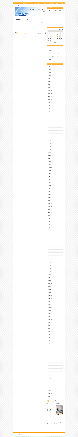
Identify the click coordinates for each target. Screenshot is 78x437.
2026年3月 (49, 69)
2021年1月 (49, 215)
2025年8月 (49, 84)
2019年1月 (49, 271)
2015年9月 (49, 390)
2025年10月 (49, 81)
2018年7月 (49, 289)
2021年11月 (49, 188)
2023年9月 (49, 137)
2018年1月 (49, 307)
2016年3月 (49, 372)
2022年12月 (49, 155)
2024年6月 (49, 117)
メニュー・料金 (51, 3)
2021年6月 (49, 203)
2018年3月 (49, 301)
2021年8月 (49, 197)
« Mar (55, 42)
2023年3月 (49, 149)
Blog (48, 47)
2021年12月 (49, 185)
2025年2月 (49, 99)
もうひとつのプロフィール (52, 56)
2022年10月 (49, 161)
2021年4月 (49, 206)
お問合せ (61, 3)
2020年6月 (49, 233)
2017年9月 (49, 319)
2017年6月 (49, 328)
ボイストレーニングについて (37, 3)
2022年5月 (49, 173)
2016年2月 (49, 375)
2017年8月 (49, 322)
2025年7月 (49, 87)
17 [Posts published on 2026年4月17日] (57, 36)
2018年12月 (49, 274)
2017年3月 (49, 337)
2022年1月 (49, 182)
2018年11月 (49, 277)
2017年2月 (49, 340)
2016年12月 (49, 346)
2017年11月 (49, 313)
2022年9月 (49, 164)
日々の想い (49, 59)
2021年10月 (49, 191)
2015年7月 (49, 396)
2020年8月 (49, 230)
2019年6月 (49, 259)
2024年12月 (49, 102)
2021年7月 (49, 200)
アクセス (56, 3)
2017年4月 (49, 334)
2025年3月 (49, 96)
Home (15, 5)
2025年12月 (49, 78)
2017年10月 (49, 316)
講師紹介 (45, 3)
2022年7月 (49, 170)
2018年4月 (49, 298)
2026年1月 (49, 75)
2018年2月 (49, 304)
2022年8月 (49, 167)
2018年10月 (49, 280)
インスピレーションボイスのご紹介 (25, 3)
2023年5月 (49, 146)
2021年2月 (49, 212)
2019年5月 (49, 262)
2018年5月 (49, 295)
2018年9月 (49, 283)
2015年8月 (49, 393)
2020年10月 (49, 224)
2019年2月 (49, 268)
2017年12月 (49, 310)
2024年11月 (49, 105)
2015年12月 (49, 381)
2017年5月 (49, 331)
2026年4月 (49, 66)
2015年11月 (49, 384)
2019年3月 (49, 265)
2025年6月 (49, 90)
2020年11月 (49, 221)
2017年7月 (49, 325)
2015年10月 (49, 387)
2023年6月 (49, 143)
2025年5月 (49, 93)
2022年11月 (49, 158)
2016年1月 (49, 378)
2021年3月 (49, 209)
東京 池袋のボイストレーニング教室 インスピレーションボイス (19, 1)
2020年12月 (49, 218)
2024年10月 (49, 108)
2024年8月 (49, 111)
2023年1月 (49, 152)
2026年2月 (49, 72)
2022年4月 (49, 176)
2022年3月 (49, 179)
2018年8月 (49, 286)
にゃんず (49, 50)
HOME (16, 3)
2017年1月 (49, 343)
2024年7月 (49, 114)
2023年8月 (49, 140)
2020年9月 (49, 227)
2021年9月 (49, 194)
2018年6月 (49, 292)
